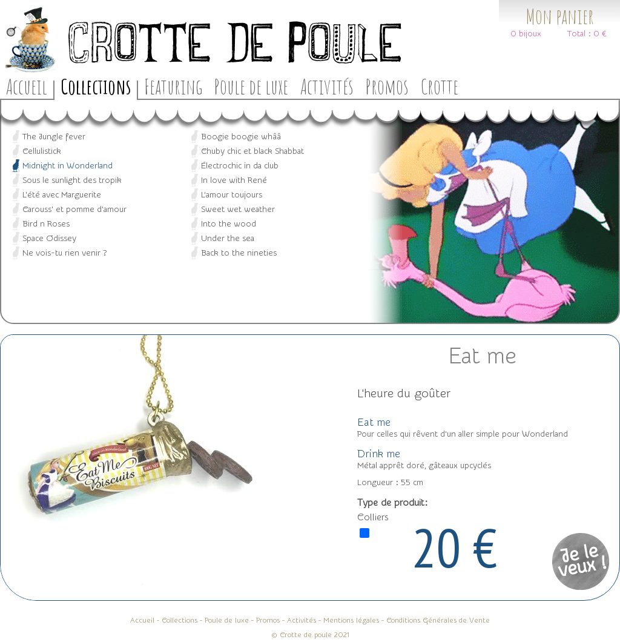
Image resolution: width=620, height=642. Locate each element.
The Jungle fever (53, 137)
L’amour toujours (231, 195)
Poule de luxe (251, 86)
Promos (387, 86)
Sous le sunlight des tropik (72, 180)
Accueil (26, 86)
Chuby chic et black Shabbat (252, 151)
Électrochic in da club (240, 166)
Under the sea (227, 238)
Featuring (173, 86)
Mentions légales (351, 620)
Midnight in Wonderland (67, 166)
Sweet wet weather (238, 209)
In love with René (234, 180)
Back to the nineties (239, 253)
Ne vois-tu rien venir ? (64, 253)
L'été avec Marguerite (61, 195)
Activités (327, 86)
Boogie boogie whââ (241, 137)
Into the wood (228, 224)
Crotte (439, 86)
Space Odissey (49, 238)
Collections (96, 86)
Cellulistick (41, 151)
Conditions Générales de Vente (438, 620)
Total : (579, 34)
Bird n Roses (46, 224)
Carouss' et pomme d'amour (74, 209)
